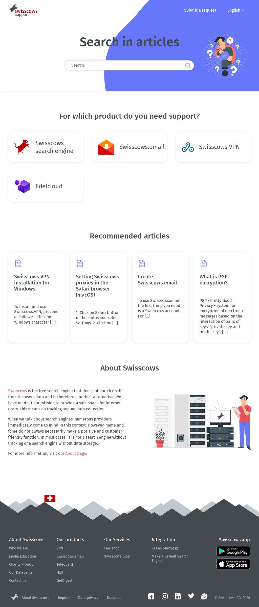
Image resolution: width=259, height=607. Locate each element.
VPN (60, 548)
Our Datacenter (21, 572)
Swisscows (17, 390)
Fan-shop (111, 548)
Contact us (17, 580)
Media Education (22, 556)
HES (60, 572)
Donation (114, 598)
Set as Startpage (165, 548)
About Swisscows (35, 598)
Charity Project (21, 564)
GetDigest (64, 580)
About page (75, 453)
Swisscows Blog (117, 556)
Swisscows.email (70, 556)
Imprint (64, 598)
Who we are (18, 548)
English (236, 10)
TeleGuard (65, 564)
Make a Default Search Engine (170, 558)
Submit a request (200, 10)
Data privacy (88, 598)
